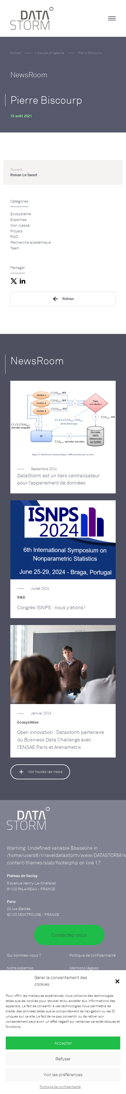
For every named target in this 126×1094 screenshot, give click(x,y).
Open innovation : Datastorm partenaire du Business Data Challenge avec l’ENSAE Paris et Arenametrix (60, 739)
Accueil (15, 53)
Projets (16, 231)
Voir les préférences (63, 1074)
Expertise (18, 219)
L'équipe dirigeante (49, 53)
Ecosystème (20, 214)
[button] (117, 981)
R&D (14, 236)
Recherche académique (30, 242)
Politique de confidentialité (60, 1087)
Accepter (63, 1043)
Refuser (63, 1059)
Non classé (20, 225)
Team (14, 248)
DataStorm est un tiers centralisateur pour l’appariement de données (58, 479)
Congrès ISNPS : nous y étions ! (51, 607)
